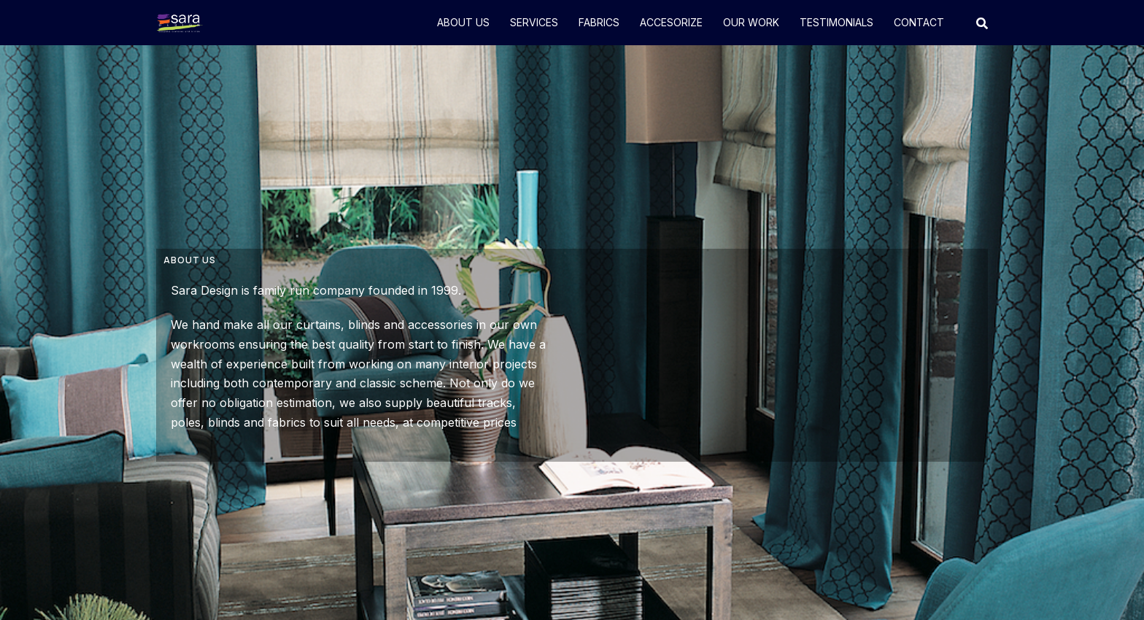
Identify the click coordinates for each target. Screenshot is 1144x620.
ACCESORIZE (671, 22)
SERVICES (534, 22)
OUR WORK (751, 22)
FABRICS (599, 22)
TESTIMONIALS (836, 22)
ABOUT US (463, 22)
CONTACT (919, 22)
